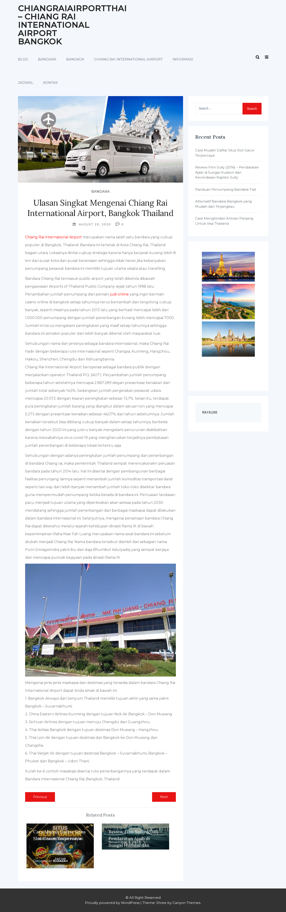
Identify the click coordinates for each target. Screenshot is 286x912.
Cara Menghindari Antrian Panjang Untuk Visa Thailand (224, 221)
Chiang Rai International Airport (128, 59)
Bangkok (75, 59)
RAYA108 (209, 413)
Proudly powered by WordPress (112, 903)
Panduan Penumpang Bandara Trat (225, 189)
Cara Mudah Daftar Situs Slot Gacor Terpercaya (225, 152)
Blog (23, 59)
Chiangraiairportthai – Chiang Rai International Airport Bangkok (72, 25)
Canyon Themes (186, 903)
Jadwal (25, 82)
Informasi (182, 59)
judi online (119, 294)
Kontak (50, 82)
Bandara (47, 59)
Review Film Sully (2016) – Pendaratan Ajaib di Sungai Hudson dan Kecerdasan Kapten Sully (227, 172)
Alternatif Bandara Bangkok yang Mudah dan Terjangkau (223, 204)
